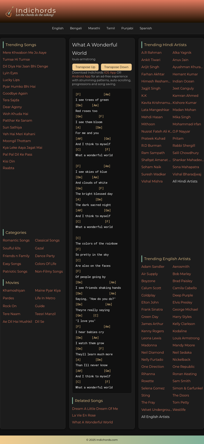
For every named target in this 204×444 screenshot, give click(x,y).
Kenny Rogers (152, 331)
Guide (40, 306)
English (58, 28)
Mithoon (148, 124)
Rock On (10, 306)
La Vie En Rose (84, 415)
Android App (81, 76)
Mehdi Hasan (152, 117)
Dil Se (39, 322)
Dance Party (45, 256)
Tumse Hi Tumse (16, 59)
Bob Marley (181, 274)
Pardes (8, 298)
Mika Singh (181, 117)
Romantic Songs (16, 240)
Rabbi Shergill (183, 146)
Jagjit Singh (150, 88)
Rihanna (148, 374)
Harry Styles (181, 317)
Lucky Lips (11, 80)
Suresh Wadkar (153, 174)
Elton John (150, 302)
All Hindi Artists (184, 181)
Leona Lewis (151, 338)
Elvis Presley (182, 302)
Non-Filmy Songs (49, 271)
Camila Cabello (184, 288)
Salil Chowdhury (185, 153)
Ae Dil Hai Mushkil (17, 322)
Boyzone (148, 281)
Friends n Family (16, 256)
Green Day (149, 317)
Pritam (177, 138)
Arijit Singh (150, 67)
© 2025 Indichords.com (102, 439)
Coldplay (148, 295)
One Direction (152, 367)
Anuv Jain (180, 60)
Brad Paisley (182, 281)
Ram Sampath (153, 153)
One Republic (183, 367)
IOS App (110, 72)
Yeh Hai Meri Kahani (19, 134)
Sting (145, 395)
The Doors (180, 395)
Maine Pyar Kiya (48, 290)
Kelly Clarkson (183, 324)
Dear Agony (12, 107)
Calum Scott (151, 288)
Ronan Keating (184, 374)
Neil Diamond (152, 352)
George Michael (185, 309)
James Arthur (152, 324)
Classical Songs (47, 240)
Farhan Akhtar (153, 74)
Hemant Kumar (185, 74)
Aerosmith (180, 267)
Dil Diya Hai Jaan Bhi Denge (25, 66)
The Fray (148, 402)
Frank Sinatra (152, 309)
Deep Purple (182, 295)
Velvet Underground (157, 410)
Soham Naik (151, 167)
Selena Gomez (153, 388)
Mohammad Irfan (186, 124)
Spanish (146, 28)
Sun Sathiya (12, 127)
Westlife (178, 410)
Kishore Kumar (184, 103)
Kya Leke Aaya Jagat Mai (22, 148)
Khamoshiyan (14, 290)
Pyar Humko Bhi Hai (19, 87)
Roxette (147, 381)
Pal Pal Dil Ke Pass (17, 154)
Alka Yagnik (181, 53)
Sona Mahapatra (185, 167)
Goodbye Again (15, 93)
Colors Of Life (45, 264)
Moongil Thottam (17, 141)
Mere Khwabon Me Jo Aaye (24, 53)
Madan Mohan (184, 110)
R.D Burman (151, 146)
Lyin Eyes (10, 73)
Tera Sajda (11, 100)
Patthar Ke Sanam (17, 120)
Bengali (76, 28)
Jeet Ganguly (183, 88)
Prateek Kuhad (153, 138)
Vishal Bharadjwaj (186, 174)
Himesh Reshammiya (157, 81)
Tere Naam (11, 314)
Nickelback (181, 360)
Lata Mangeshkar (155, 110)
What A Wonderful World (92, 422)
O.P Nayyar (181, 131)
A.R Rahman (151, 53)
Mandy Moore (183, 345)
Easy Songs (12, 264)
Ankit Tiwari (150, 60)
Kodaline (179, 331)
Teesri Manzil (45, 314)
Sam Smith (181, 381)
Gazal (39, 248)
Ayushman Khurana (188, 67)
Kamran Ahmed (185, 96)
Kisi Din (9, 161)
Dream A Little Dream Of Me (95, 409)
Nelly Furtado (152, 360)
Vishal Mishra (152, 181)
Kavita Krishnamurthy (157, 103)
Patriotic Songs (15, 271)
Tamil (110, 28)
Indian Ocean (183, 81)
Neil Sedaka (181, 352)
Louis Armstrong (185, 338)
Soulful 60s (12, 248)
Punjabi (127, 28)
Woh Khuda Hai (15, 114)
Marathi (94, 28)
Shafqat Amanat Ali (157, 160)
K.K (144, 96)
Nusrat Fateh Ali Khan (157, 131)
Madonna (149, 345)
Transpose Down (116, 67)
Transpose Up (85, 67)
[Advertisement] (34, 200)
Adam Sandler (152, 267)
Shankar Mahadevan (188, 160)
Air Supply (149, 274)
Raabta (8, 168)
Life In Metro (45, 298)
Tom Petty (180, 402)
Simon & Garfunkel (187, 388)
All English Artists (155, 417)
